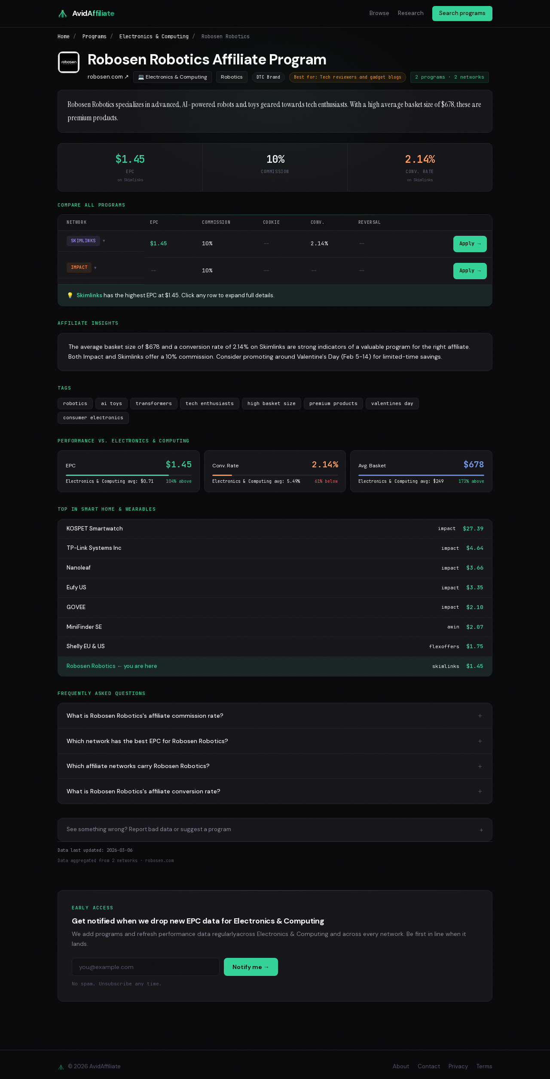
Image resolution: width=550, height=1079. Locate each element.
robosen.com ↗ (108, 76)
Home (64, 36)
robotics (75, 399)
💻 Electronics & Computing (172, 76)
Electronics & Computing (154, 36)
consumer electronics (93, 414)
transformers (154, 399)
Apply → (469, 242)
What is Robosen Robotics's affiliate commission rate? (145, 711)
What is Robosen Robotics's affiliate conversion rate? (143, 787)
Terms (484, 1062)
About (401, 1062)
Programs (94, 36)
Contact (429, 1062)
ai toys (111, 399)
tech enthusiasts (210, 399)
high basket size (272, 399)
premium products (333, 399)
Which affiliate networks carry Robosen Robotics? (138, 762)
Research (411, 13)
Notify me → (250, 962)
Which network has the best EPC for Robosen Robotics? (147, 737)
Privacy (458, 1062)
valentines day (392, 399)
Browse (379, 13)
